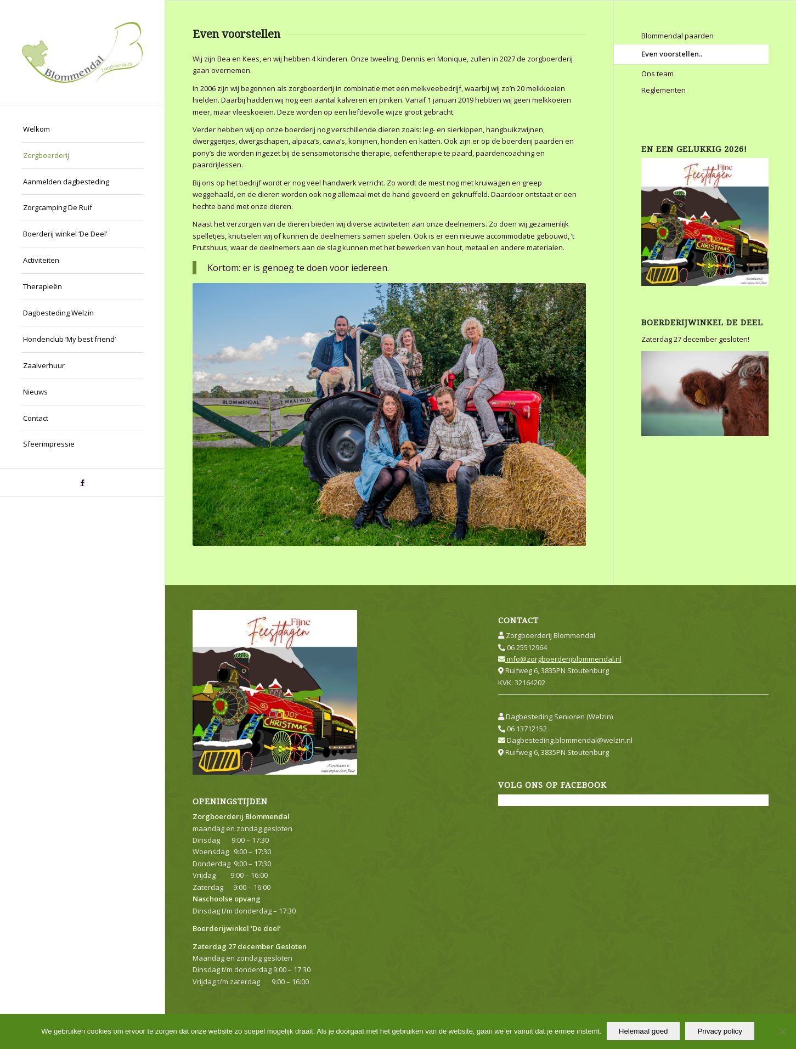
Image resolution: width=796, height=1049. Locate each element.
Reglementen (663, 90)
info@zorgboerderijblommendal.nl (560, 659)
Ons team (657, 73)
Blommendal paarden (677, 36)
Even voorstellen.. (671, 54)
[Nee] (782, 1032)
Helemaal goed (644, 1032)
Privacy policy (720, 1032)
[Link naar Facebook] (82, 483)
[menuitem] (82, 129)
